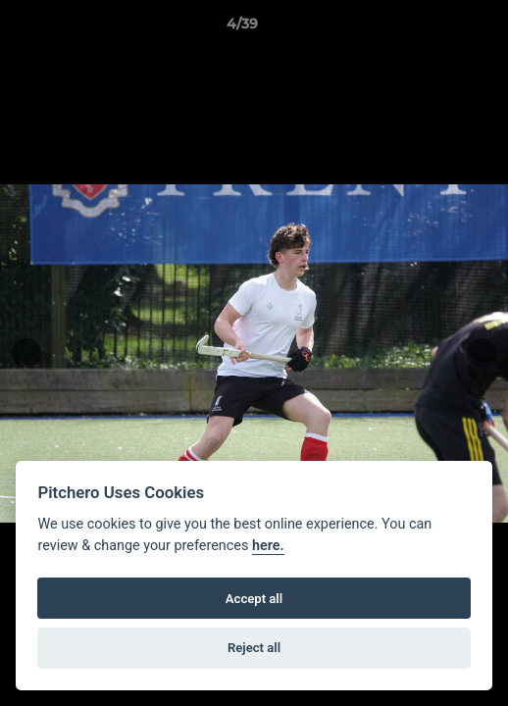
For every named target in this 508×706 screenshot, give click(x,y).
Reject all (254, 647)
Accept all (254, 598)
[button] (437, 28)
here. (268, 545)
